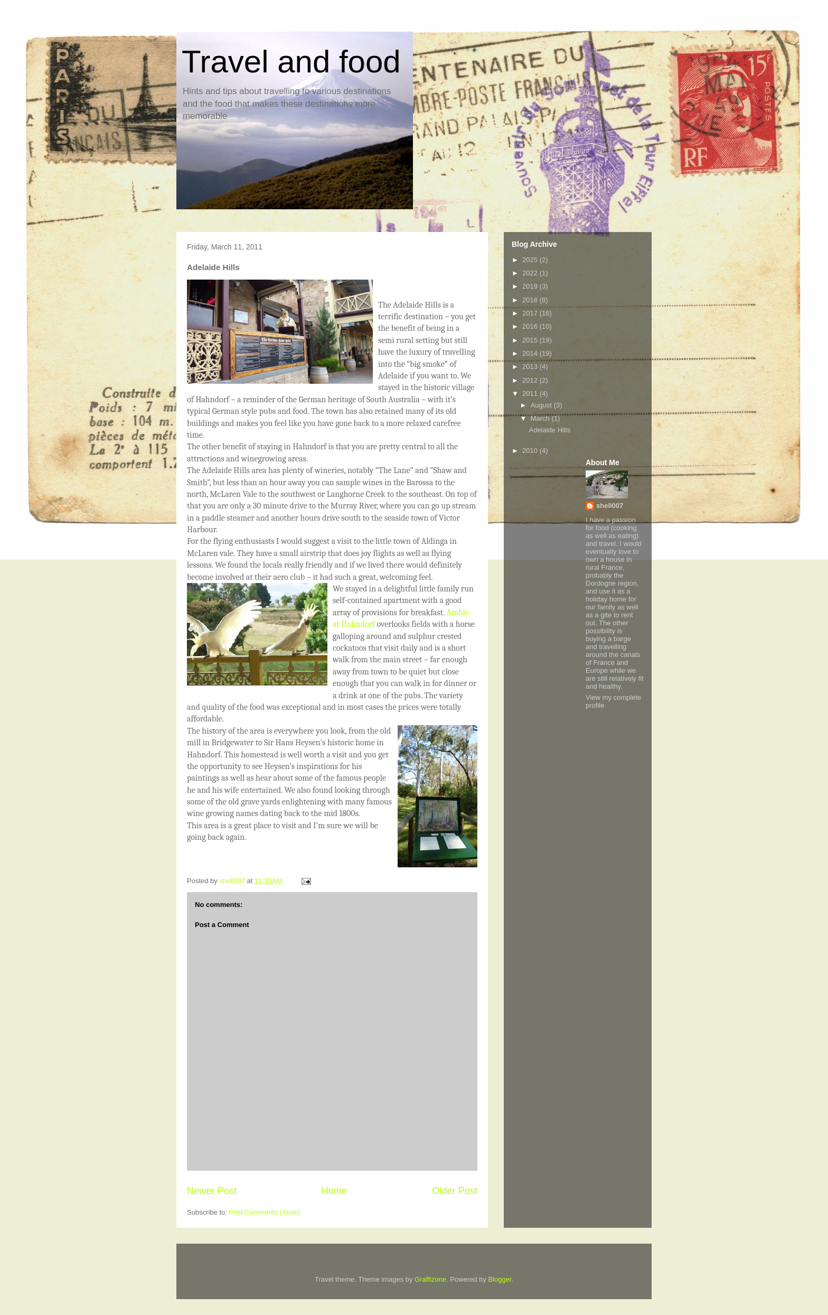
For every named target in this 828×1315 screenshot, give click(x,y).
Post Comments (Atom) (264, 1212)
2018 (531, 300)
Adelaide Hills (549, 430)
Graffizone (430, 1279)
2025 (531, 260)
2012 (531, 380)
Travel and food (291, 61)
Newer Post (212, 1191)
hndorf (363, 624)
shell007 (609, 506)
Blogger (499, 1279)
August (542, 405)
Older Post (454, 1191)
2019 (531, 286)
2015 (531, 340)
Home (334, 1191)
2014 (531, 353)
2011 (531, 393)
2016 (531, 326)
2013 (531, 367)
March (541, 418)
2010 (531, 451)
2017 (531, 313)
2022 (531, 273)
